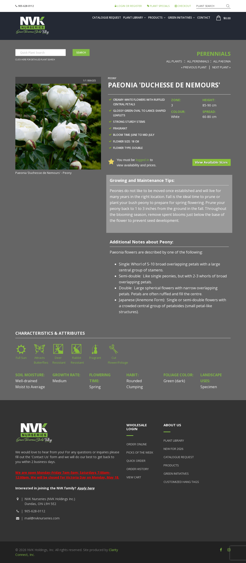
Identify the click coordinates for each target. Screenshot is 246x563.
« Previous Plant (194, 67)
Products (157, 18)
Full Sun (21, 358)
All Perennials (198, 61)
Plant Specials (158, 6)
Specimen (208, 386)
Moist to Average (30, 386)
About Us (172, 425)
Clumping (134, 386)
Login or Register (128, 6)
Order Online (136, 444)
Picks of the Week (139, 452)
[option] (58, 130)
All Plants (174, 61)
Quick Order (135, 461)
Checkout (183, 6)
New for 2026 (173, 449)
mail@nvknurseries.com (42, 518)
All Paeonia (222, 61)
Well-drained (26, 380)
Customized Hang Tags (181, 482)
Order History (137, 469)
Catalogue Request (106, 18)
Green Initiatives (181, 18)
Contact (203, 18)
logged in (142, 160)
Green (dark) (174, 380)
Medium (59, 380)
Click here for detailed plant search (35, 59)
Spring (95, 386)
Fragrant (95, 358)
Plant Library (134, 18)
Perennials (214, 53)
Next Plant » (221, 67)
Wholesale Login (136, 427)
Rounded (134, 380)
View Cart (133, 477)
